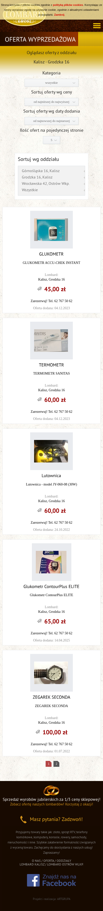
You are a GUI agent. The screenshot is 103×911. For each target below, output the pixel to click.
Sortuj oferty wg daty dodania (51, 111)
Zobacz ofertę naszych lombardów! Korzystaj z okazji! (51, 804)
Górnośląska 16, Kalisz (41, 171)
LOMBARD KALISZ (32, 865)
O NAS (36, 861)
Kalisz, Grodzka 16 (51, 279)
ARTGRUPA (63, 899)
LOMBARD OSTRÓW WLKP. (65, 865)
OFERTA (48, 861)
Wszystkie (30, 190)
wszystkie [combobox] (51, 82)
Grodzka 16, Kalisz (37, 177)
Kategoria (51, 73)
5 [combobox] (51, 140)
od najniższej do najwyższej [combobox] (51, 102)
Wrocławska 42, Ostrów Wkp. (46, 183)
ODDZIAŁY (64, 861)
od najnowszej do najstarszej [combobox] (51, 121)
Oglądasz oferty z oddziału (52, 53)
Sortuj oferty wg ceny (51, 92)
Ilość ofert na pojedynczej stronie (51, 130)
